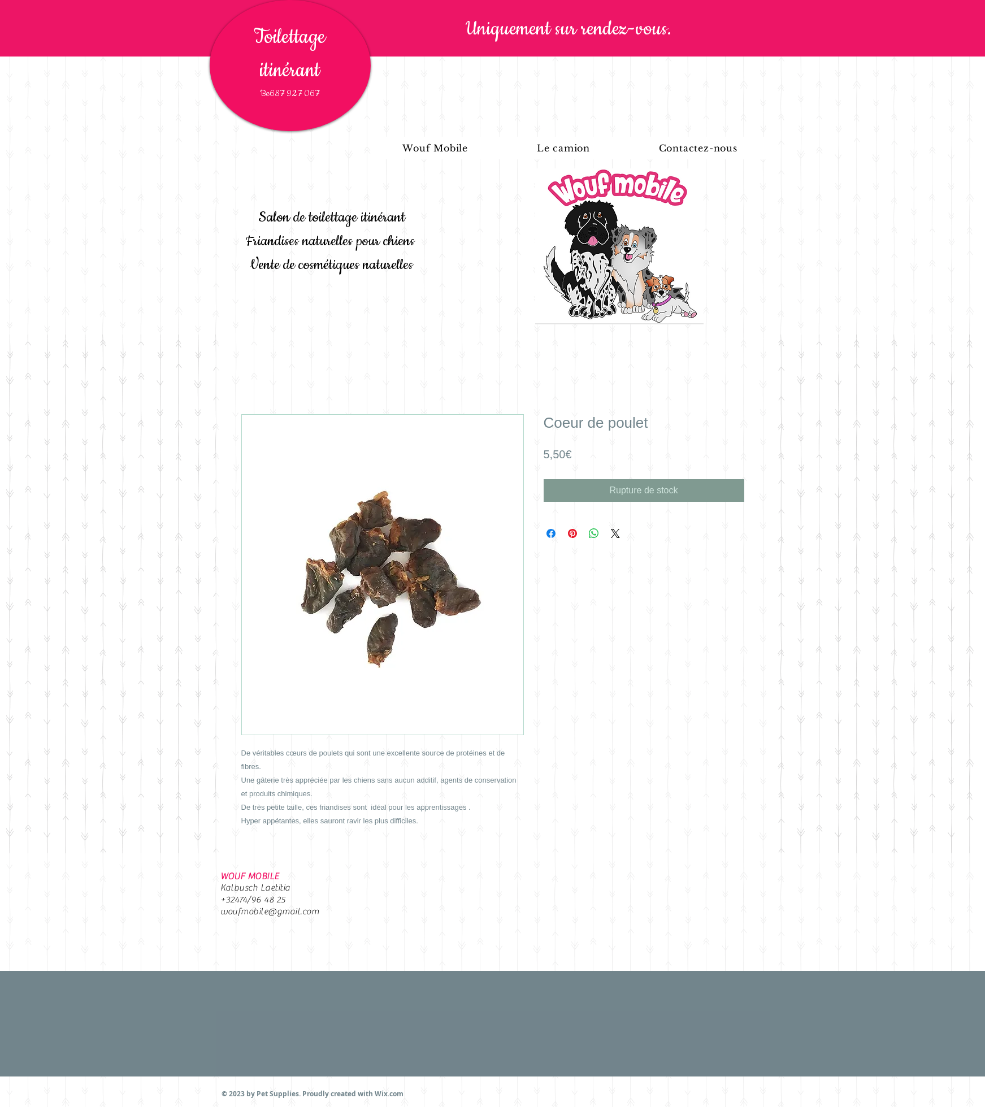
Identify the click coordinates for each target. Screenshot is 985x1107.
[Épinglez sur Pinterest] (572, 533)
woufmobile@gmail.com (269, 911)
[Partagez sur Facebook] (551, 533)
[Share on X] (615, 533)
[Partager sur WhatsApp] (594, 533)
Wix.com (389, 1094)
